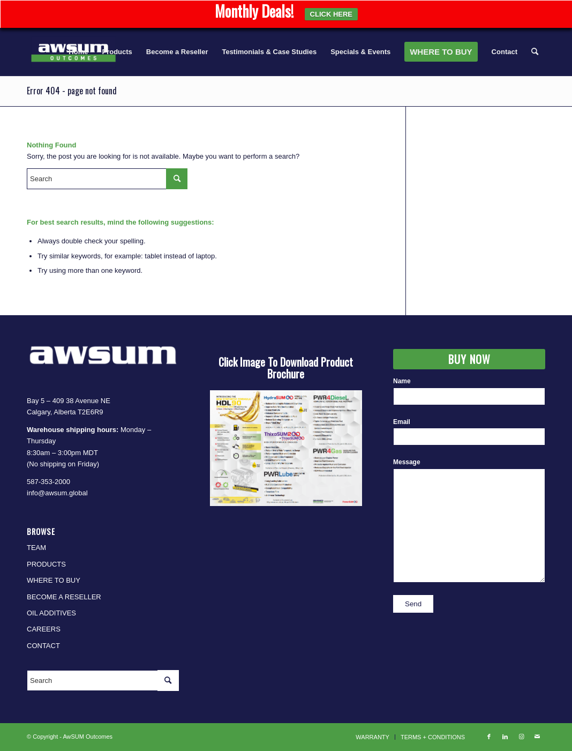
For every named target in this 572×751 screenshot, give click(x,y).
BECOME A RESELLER (64, 597)
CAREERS (44, 629)
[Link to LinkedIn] (505, 736)
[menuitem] (78, 52)
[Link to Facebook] (489, 736)
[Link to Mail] (537, 736)
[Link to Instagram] (521, 736)
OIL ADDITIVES (51, 613)
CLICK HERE (331, 14)
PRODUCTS (46, 564)
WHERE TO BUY (53, 580)
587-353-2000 (48, 482)
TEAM (36, 548)
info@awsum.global (57, 493)
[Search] (534, 52)
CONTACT (43, 646)
